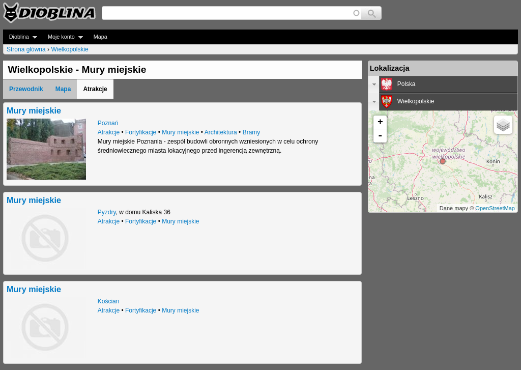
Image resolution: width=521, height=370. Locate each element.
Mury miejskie (34, 110)
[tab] (442, 84)
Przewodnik (26, 89)
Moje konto (62, 37)
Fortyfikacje (140, 132)
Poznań (108, 123)
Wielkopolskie (69, 49)
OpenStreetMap (495, 208)
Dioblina (20, 37)
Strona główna (26, 49)
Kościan (109, 301)
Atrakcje (109, 132)
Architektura (221, 132)
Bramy (251, 132)
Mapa (100, 37)
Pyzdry (107, 212)
